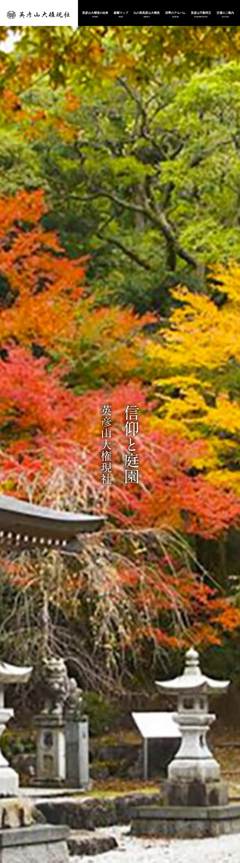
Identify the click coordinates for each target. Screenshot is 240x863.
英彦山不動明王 (201, 13)
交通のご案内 (225, 13)
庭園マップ (121, 13)
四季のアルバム (175, 13)
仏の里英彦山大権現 (146, 13)
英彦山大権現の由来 (95, 13)
